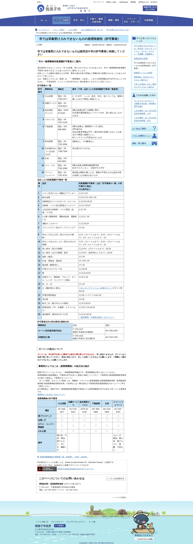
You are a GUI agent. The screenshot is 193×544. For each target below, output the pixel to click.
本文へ (39, 2)
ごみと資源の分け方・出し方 (91, 30)
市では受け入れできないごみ (117, 30)
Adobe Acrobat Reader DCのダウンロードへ (65, 469)
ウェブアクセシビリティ (75, 522)
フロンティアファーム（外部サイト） (95, 288)
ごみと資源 (72, 30)
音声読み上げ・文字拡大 (147, 2)
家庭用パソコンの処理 (143, 73)
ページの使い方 (42, 522)
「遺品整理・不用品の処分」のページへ (96, 317)
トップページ (44, 30)
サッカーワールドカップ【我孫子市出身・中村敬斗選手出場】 (145, 103)
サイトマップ (98, 2)
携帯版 (133, 2)
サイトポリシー (57, 522)
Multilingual (123, 2)
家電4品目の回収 (141, 58)
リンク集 (91, 522)
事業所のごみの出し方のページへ (51, 394)
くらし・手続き (59, 30)
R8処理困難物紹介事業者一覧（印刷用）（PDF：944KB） (64, 457)
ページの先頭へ (121, 497)
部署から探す (111, 2)
